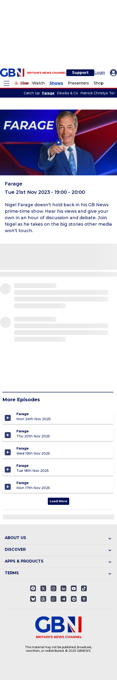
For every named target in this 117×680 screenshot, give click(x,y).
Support (80, 72)
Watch (38, 83)
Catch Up (32, 93)
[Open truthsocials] (84, 599)
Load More (58, 501)
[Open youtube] (74, 588)
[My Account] (113, 72)
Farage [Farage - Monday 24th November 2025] (22, 414)
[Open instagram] (53, 588)
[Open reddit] (74, 599)
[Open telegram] (63, 599)
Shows (56, 83)
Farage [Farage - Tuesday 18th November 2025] (22, 465)
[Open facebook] (33, 588)
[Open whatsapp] (53, 599)
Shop (99, 83)
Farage (48, 93)
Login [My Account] (99, 73)
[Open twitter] (43, 588)
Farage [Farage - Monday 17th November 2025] (22, 483)
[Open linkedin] (63, 588)
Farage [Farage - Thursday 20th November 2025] (22, 431)
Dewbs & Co (67, 93)
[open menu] (7, 83)
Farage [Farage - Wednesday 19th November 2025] (22, 448)
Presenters (78, 83)
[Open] (84, 588)
